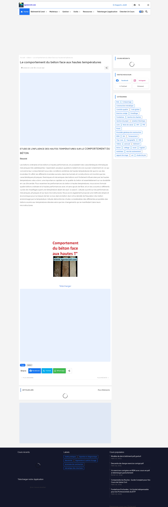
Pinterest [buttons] (140, 86)
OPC (137, 125)
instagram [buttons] (142, 80)
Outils (75, 12)
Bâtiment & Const (38, 12)
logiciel (142, 148)
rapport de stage (122, 155)
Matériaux (54, 12)
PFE (144, 125)
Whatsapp (61, 371)
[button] (141, 12)
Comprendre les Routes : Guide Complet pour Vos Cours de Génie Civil (130, 481)
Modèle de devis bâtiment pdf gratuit (126, 456)
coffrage (126, 148)
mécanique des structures (74, 468)
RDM (118, 136)
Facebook (36, 371)
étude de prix (141, 155)
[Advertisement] (84, 34)
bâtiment (136, 144)
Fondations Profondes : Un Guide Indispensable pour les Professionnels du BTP (130, 491)
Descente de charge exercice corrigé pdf (127, 463)
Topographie (130, 140)
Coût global (135, 109)
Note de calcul (128, 125)
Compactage (127, 102)
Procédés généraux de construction (128, 132)
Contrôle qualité (122, 109)
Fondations (120, 117)
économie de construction (74, 464)
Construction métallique (124, 106)
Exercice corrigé (121, 113)
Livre (118, 125)
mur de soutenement (133, 151)
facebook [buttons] (124, 80)
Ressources (87, 12)
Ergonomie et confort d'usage (85, 460)
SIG (124, 136)
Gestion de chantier (134, 117)
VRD (139, 140)
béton (29, 57)
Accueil (22, 57)
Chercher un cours (127, 12)
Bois (117, 102)
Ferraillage (134, 113)
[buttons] (134, 5)
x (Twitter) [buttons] (123, 86)
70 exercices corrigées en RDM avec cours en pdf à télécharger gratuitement (130, 472)
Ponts (118, 128)
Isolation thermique (138, 121)
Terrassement (133, 136)
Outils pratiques (70, 457)
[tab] (24, 11)
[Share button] (69, 370)
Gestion (65, 12)
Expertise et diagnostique (88, 457)
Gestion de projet (122, 121)
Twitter (48, 371)
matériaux (119, 151)
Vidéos (118, 144)
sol (132, 155)
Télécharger (65, 286)
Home (26, 12)
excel (134, 148)
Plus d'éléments (104, 390)
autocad (127, 144)
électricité (68, 460)
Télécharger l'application (107, 12)
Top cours (119, 140)
